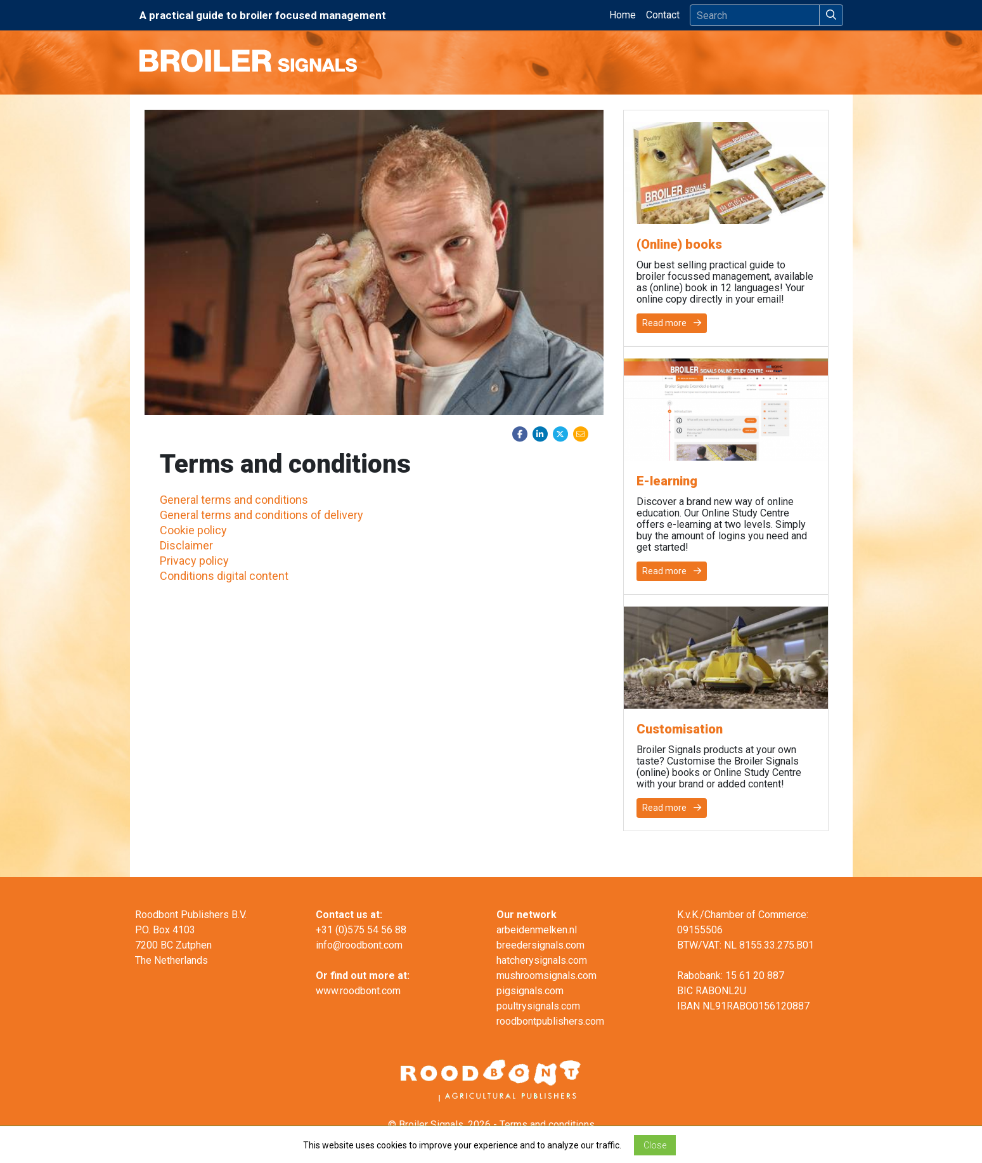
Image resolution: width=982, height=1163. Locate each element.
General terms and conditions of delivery (261, 515)
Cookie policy (193, 530)
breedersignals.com (540, 945)
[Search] (755, 15)
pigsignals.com (530, 991)
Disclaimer (186, 545)
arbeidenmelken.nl (536, 930)
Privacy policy (194, 560)
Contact (663, 15)
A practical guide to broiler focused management (262, 15)
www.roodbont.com (358, 991)
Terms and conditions (547, 1125)
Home (625, 14)
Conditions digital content (224, 575)
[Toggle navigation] (835, 62)
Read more (671, 323)
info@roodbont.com (359, 945)
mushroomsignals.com (546, 975)
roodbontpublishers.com (550, 1021)
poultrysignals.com (538, 1006)
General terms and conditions (234, 499)
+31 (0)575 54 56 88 (361, 930)
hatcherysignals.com (541, 960)
